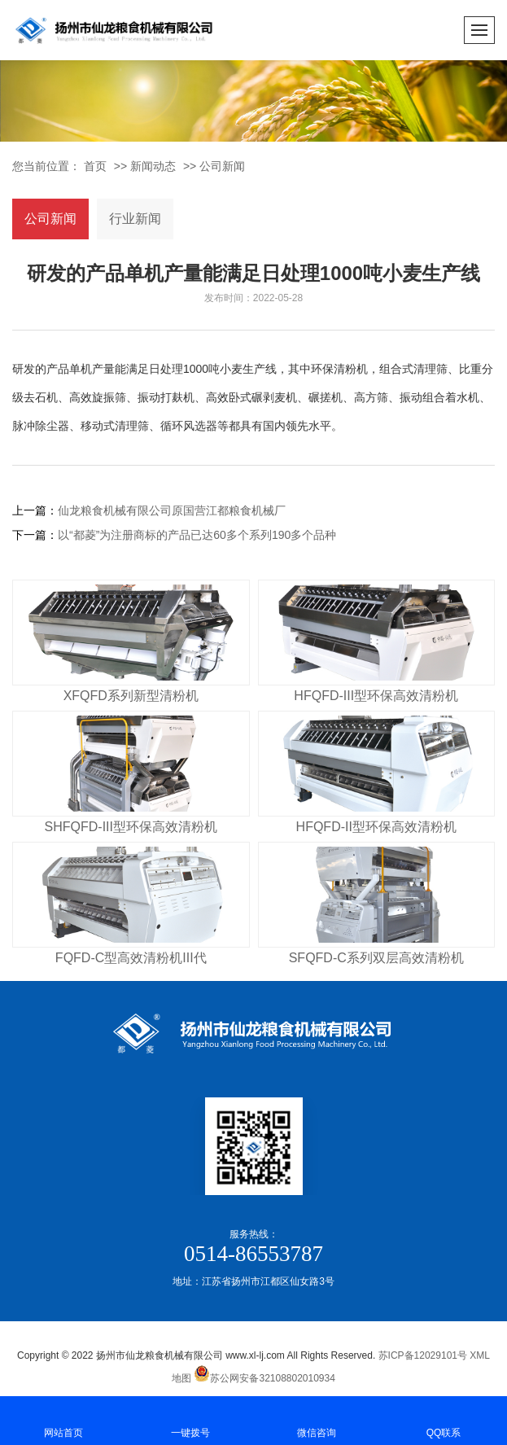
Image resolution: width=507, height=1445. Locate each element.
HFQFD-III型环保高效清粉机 (376, 696)
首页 (95, 166)
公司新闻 (222, 166)
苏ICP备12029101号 (422, 1355)
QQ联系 (443, 1419)
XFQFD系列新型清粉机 (131, 696)
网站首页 (63, 1419)
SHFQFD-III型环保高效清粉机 (131, 827)
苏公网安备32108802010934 (264, 1378)
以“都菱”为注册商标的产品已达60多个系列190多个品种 (197, 534)
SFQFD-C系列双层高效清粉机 (376, 958)
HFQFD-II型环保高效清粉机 (376, 827)
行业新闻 (135, 219)
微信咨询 (317, 1419)
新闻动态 (153, 166)
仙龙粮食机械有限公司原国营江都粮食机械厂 (172, 510)
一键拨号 (190, 1419)
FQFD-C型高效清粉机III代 (131, 958)
